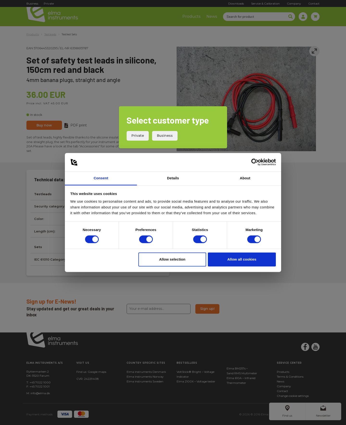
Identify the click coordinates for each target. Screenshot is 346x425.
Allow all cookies (241, 259)
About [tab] (245, 178)
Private (137, 135)
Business (165, 135)
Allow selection (172, 259)
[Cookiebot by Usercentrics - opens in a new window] (255, 162)
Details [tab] (173, 178)
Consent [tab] (101, 178)
